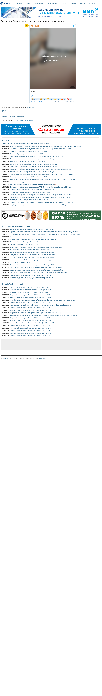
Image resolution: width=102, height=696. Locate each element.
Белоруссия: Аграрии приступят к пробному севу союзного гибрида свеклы (34, 159)
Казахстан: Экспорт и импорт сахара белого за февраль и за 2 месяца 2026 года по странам (40, 195)
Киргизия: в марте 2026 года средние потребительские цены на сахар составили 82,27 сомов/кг (41, 202)
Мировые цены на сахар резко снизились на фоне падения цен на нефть (34, 166)
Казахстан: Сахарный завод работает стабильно (26, 242)
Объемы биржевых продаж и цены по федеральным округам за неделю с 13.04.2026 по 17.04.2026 (43, 174)
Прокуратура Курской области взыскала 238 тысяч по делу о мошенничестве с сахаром (39, 272)
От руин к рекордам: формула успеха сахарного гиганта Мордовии (32, 257)
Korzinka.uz (30, 107)
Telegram (92, 3)
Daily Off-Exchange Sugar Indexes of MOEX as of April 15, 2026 (30, 307)
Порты (84, 3)
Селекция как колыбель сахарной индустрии (24, 244)
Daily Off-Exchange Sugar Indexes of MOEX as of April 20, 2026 (30, 287)
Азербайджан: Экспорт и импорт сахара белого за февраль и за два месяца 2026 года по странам (42, 205)
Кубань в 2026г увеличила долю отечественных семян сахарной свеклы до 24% (36, 156)
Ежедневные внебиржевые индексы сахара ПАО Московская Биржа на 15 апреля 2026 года (40, 197)
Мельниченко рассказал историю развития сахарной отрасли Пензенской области (37, 270)
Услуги (63, 3)
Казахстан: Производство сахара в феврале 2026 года (28, 154)
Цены (30, 3)
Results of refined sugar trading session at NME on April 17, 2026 (30, 297)
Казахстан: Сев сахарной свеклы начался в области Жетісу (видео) (32, 229)
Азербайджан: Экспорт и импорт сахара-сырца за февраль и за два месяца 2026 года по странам (42, 179)
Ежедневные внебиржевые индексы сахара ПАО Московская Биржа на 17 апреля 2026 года (40, 169)
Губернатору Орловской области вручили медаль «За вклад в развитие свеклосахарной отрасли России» (45, 234)
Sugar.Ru (3, 111)
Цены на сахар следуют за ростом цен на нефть (26, 182)
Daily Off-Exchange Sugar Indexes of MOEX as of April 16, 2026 (30, 302)
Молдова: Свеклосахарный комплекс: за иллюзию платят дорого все (32, 255)
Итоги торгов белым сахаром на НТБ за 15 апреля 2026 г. (29, 200)
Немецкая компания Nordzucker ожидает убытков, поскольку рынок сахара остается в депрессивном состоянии (47, 260)
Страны (75, 3)
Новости (21, 3)
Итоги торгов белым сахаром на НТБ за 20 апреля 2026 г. (29, 151)
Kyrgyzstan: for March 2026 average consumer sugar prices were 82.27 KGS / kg (35, 313)
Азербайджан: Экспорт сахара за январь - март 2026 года (29, 161)
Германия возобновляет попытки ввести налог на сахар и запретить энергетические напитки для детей (44, 232)
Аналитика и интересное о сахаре (16, 226)
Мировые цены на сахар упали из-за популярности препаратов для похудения (36, 247)
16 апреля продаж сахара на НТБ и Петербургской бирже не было (32, 189)
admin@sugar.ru (44, 358)
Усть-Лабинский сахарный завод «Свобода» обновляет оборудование (33, 239)
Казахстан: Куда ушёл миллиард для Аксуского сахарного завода (31, 278)
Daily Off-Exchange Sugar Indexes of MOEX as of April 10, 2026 (30, 330)
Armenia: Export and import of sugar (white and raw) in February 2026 (32, 323)
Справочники (54, 3)
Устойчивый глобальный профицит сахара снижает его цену (30, 192)
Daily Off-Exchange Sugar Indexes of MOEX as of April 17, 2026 (30, 295)
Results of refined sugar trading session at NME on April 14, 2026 (30, 320)
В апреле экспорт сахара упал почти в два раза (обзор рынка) (32, 184)
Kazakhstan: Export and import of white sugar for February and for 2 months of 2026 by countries (40, 305)
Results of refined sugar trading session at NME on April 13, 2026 (30, 328)
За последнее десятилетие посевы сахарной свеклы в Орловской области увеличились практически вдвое (45, 146)
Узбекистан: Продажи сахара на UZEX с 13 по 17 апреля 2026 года (32, 172)
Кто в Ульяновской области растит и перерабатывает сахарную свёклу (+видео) (36, 267)
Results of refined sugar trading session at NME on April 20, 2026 (30, 290)
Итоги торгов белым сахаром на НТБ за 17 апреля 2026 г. (29, 177)
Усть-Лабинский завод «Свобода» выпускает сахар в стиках (29, 249)
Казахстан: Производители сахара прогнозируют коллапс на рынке (32, 252)
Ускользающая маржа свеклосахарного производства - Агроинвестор (33, 237)
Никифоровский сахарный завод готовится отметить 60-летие (30, 275)
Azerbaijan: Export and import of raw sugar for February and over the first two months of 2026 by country (43, 300)
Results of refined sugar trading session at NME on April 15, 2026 (30, 310)
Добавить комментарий (26, 120)
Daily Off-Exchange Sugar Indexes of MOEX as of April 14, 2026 (30, 318)
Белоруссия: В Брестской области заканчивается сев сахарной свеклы (33, 164)
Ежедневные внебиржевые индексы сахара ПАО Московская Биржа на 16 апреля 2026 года (40, 187)
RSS (98, 3)
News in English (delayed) (12, 284)
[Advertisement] (26, 344)
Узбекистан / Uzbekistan (16, 116)
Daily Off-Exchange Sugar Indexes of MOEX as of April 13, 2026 (30, 325)
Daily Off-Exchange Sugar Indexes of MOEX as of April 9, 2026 (30, 335)
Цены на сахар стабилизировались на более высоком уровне (30, 143)
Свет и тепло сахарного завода (20, 262)
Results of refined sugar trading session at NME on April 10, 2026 (30, 333)
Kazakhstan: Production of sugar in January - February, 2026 (29, 292)
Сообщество (41, 3)
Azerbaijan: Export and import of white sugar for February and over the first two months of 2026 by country (43, 315)
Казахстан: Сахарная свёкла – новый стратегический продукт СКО (32, 265)
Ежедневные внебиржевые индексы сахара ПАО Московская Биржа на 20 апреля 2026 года (40, 149)
